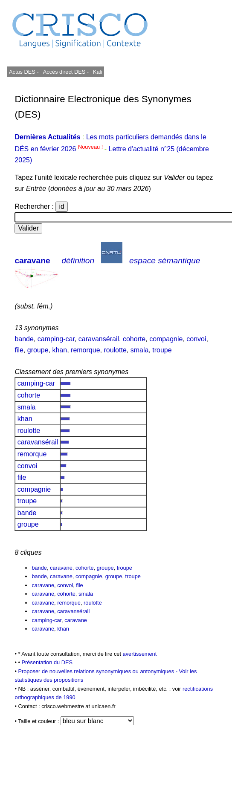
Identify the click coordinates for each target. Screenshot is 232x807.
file (18, 350)
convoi (196, 339)
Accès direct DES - (66, 72)
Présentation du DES (46, 662)
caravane (32, 260)
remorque (85, 350)
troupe (161, 350)
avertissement (140, 654)
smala (139, 350)
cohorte (134, 339)
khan (59, 350)
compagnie (166, 339)
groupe (38, 350)
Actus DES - (24, 72)
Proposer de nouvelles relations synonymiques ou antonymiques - (98, 671)
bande (24, 339)
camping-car (56, 339)
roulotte (115, 350)
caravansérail (98, 339)
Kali (97, 72)
